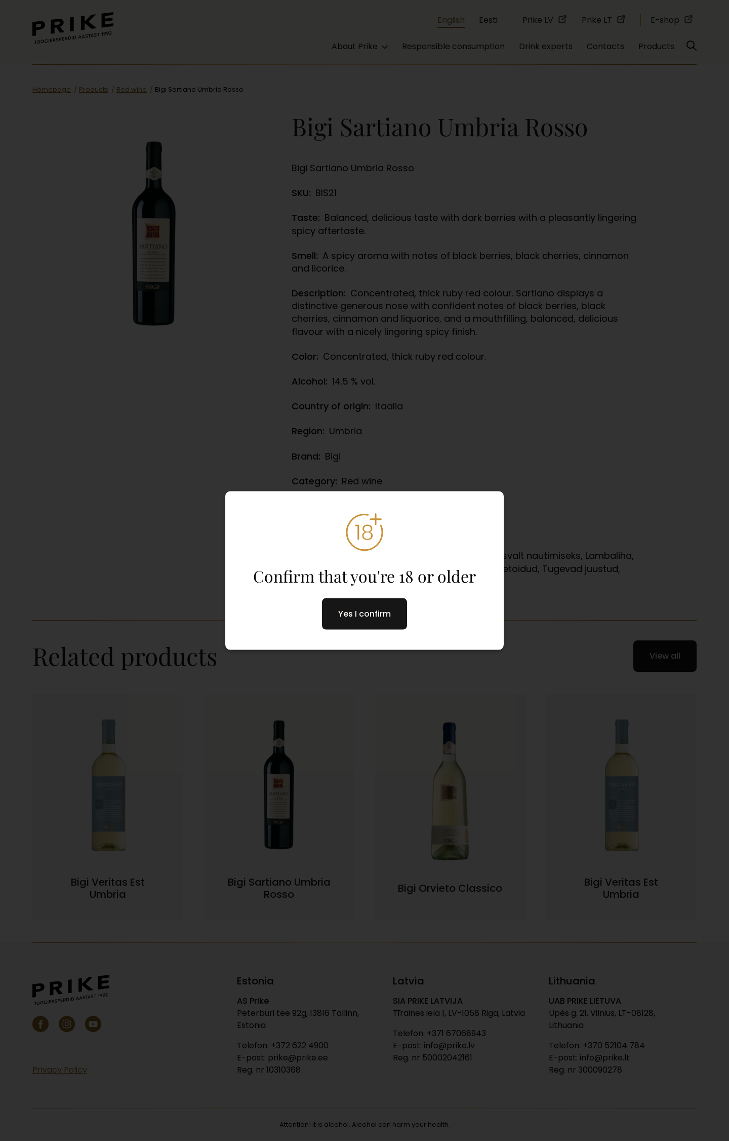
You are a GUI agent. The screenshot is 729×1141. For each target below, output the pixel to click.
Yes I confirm (364, 613)
